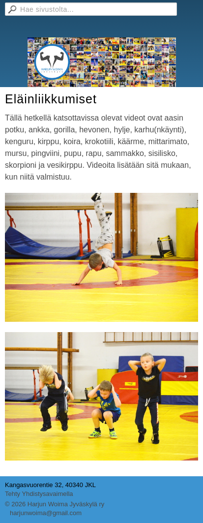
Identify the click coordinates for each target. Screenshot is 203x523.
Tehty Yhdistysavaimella (39, 493)
